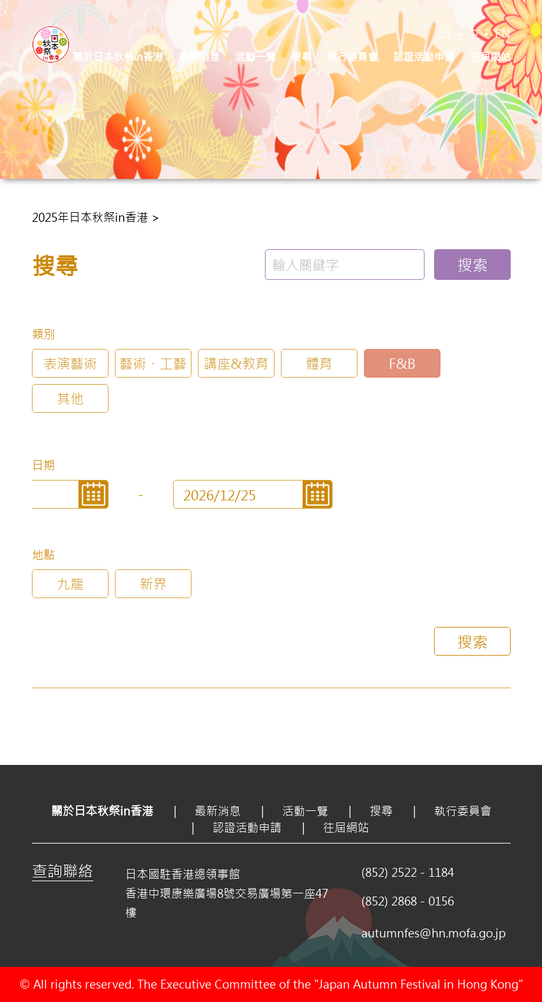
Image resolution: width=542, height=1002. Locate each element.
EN (503, 33)
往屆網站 (490, 56)
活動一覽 (255, 56)
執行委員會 (352, 56)
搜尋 (301, 56)
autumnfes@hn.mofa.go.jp (433, 933)
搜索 (472, 264)
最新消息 (199, 56)
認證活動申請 (424, 56)
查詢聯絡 (62, 870)
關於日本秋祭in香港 (118, 56)
